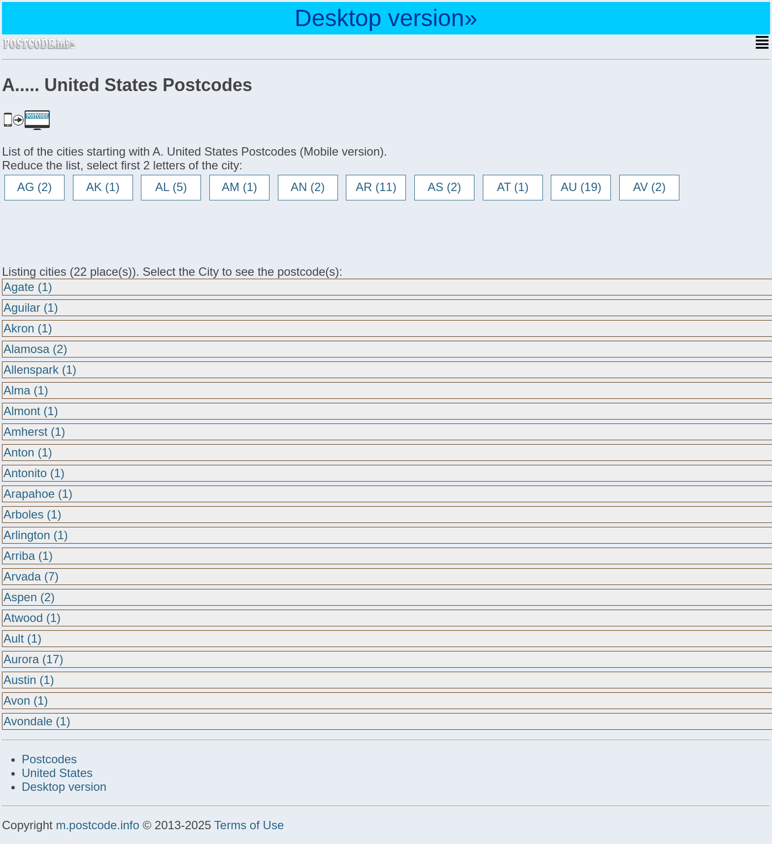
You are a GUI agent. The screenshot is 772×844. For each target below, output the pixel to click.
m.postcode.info (97, 825)
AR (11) (376, 187)
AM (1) (239, 187)
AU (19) (581, 187)
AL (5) (171, 187)
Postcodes (49, 759)
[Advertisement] (81, 232)
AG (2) (34, 187)
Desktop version (64, 786)
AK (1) (103, 187)
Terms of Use (249, 825)
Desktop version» (386, 18)
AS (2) (444, 187)
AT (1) (512, 187)
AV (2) (649, 187)
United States (57, 772)
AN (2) (308, 187)
